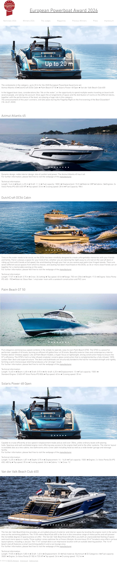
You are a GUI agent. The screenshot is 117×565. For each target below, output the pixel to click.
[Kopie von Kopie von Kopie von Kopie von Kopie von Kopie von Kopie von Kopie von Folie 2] (68, 250)
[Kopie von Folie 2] (49, 250)
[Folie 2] (49, 167)
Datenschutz (33, 561)
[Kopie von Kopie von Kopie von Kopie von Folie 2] (57, 250)
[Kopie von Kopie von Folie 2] (51, 250)
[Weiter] (114, 145)
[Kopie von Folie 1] (65, 167)
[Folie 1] (51, 167)
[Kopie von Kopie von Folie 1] (54, 167)
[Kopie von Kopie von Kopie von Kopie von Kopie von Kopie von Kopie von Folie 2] (65, 250)
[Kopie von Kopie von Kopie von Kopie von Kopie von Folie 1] (65, 342)
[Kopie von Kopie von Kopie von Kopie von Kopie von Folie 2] (60, 250)
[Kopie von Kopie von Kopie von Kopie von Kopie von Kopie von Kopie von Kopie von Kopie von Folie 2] (71, 250)
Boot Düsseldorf (103, 100)
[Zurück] (3, 145)
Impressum (24, 561)
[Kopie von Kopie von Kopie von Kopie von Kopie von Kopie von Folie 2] (62, 250)
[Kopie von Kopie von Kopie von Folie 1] (60, 167)
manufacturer (65, 177)
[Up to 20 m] (59, 64)
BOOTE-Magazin (13, 561)
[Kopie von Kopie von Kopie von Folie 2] (54, 250)
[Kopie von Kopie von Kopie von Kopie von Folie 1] (62, 167)
